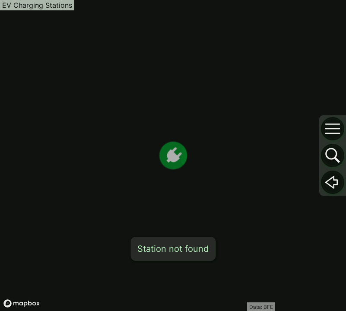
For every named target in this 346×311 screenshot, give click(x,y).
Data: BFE (261, 307)
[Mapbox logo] (22, 303)
